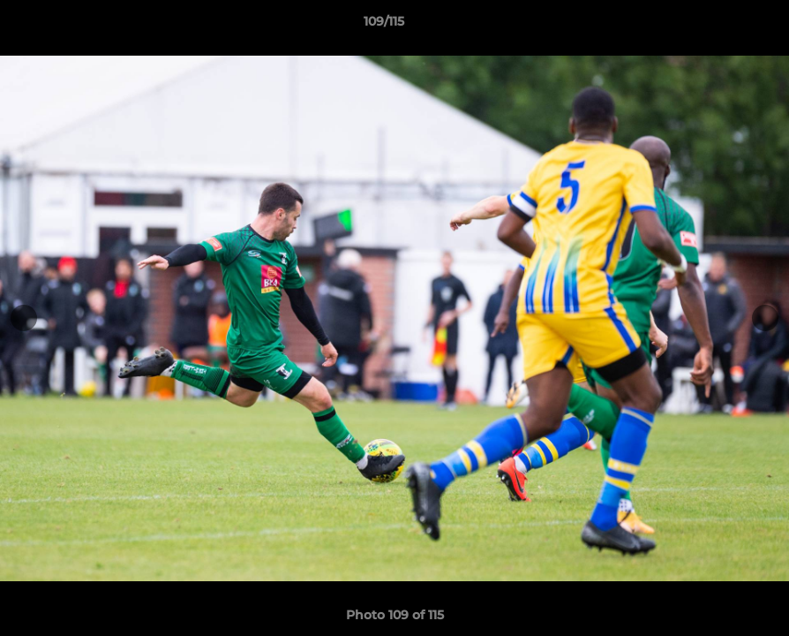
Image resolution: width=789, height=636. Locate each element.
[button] (714, 26)
